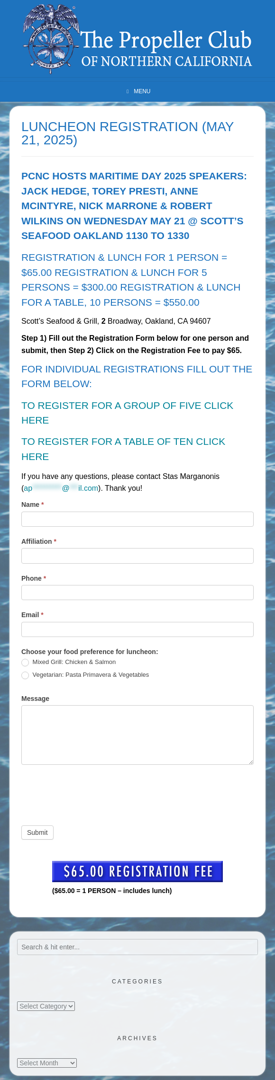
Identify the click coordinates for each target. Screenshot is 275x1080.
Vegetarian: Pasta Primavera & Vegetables (85, 675)
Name (32, 504)
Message (35, 698)
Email (32, 615)
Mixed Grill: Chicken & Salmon (68, 662)
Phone (33, 578)
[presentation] (93, 792)
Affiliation (38, 541)
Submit (37, 832)
